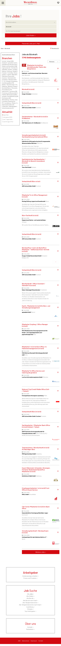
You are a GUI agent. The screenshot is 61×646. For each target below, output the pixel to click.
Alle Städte (29, 596)
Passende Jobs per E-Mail (31, 43)
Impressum (34, 641)
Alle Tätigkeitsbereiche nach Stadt (30, 605)
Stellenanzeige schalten (29, 576)
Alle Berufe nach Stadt (30, 600)
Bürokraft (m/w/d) (28, 89)
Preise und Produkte (29, 578)
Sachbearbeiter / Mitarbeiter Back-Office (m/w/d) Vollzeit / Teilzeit (36, 426)
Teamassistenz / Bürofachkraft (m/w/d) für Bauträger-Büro (35, 448)
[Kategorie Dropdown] (54, 21)
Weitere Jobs (40, 552)
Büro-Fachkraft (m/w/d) (30, 215)
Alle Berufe (30, 598)
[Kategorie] (29, 22)
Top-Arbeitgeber (30, 611)
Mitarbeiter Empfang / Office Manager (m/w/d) (35, 325)
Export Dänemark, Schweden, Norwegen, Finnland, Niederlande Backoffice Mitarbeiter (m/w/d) (36, 469)
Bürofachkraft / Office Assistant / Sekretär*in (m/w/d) (33, 284)
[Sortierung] (52, 61)
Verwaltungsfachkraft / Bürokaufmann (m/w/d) (35, 532)
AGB (19, 641)
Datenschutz (25, 641)
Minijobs (30, 609)
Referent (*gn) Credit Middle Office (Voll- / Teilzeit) (35, 390)
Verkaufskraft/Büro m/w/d (31, 181)
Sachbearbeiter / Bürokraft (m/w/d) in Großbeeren (35, 117)
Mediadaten (30, 629)
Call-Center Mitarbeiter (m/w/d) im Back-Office (36, 507)
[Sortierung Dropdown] (57, 61)
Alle (30, 594)
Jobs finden (30, 35)
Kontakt (29, 627)
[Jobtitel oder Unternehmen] (30, 27)
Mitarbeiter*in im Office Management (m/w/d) (34, 196)
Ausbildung (29, 607)
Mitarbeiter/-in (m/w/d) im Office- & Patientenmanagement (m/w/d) (34, 347)
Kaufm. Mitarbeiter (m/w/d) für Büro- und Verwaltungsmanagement (36, 307)
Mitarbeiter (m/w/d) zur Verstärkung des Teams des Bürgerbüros (36, 67)
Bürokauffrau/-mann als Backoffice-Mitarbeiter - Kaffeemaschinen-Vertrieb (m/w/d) (35, 249)
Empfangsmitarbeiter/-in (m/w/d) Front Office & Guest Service (35, 489)
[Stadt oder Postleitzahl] (30, 31)
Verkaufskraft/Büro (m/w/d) (31, 103)
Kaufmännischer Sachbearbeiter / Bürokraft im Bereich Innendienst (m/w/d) (33, 161)
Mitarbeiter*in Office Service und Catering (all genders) (33, 372)
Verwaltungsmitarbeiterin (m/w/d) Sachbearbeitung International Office (34, 136)
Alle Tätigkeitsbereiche (30, 602)
